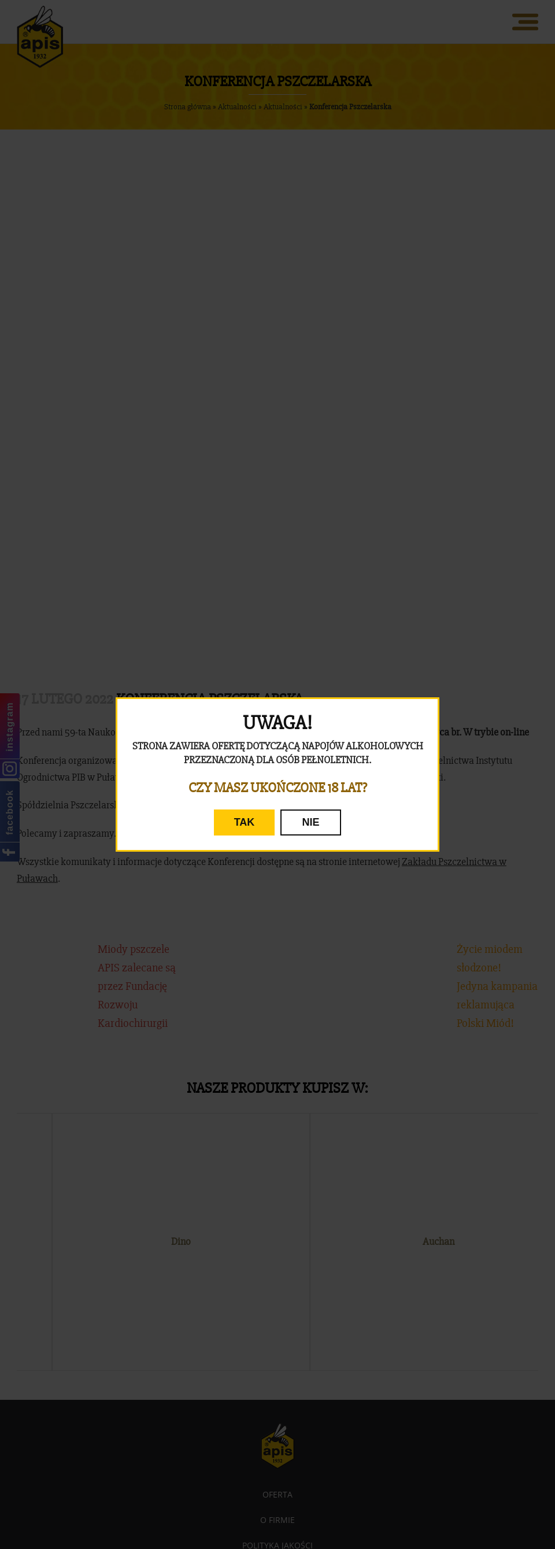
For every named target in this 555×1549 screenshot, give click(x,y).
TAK (244, 822)
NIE (310, 822)
